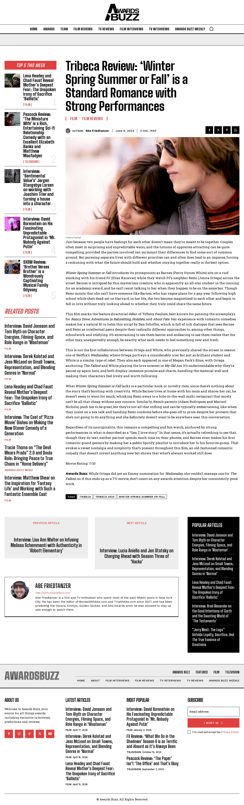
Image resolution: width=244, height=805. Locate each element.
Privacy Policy (229, 732)
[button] (211, 28)
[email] (213, 711)
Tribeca (85, 496)
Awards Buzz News (19, 470)
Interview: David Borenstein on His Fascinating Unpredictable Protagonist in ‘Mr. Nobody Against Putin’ (39, 232)
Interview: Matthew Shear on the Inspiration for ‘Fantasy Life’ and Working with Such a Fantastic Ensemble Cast (30, 486)
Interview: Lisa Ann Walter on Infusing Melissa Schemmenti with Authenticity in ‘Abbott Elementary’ (46, 545)
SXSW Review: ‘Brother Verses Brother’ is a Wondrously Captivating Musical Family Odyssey (36, 275)
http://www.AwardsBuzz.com (52, 592)
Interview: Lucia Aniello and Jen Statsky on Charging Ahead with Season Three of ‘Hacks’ (136, 556)
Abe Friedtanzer (97, 131)
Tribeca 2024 (105, 496)
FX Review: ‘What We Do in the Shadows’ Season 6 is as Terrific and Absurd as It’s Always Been (152, 741)
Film (27, 104)
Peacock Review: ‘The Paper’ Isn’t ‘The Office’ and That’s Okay (152, 761)
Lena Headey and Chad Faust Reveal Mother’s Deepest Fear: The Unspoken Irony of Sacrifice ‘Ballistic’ (39, 87)
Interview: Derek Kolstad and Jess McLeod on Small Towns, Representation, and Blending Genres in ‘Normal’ (30, 364)
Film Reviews (92, 119)
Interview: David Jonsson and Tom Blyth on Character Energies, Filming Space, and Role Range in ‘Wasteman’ (30, 334)
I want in (213, 723)
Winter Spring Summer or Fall (142, 496)
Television (31, 161)
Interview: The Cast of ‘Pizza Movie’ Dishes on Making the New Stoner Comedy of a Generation (29, 425)
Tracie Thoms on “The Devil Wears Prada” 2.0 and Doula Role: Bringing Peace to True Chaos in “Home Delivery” (29, 456)
